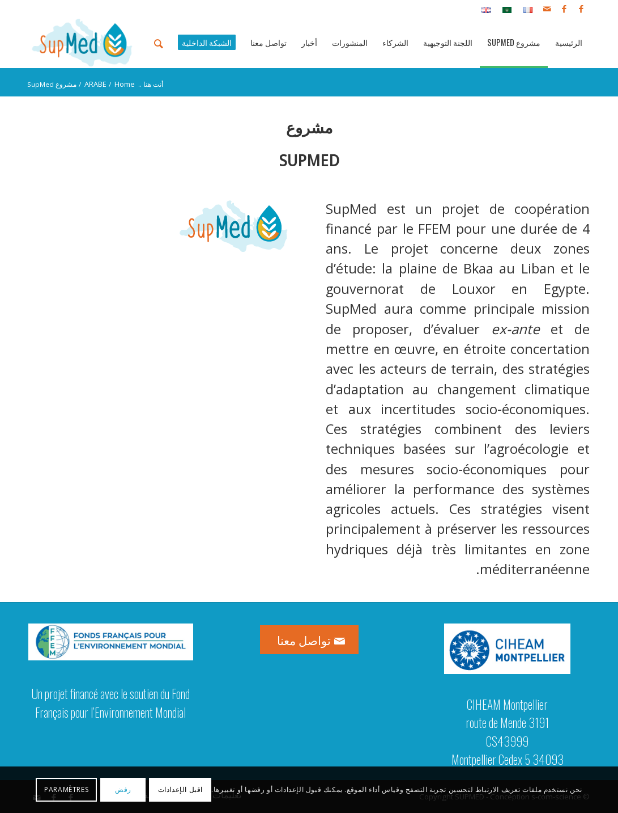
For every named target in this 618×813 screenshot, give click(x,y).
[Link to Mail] (547, 8)
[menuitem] (524, 9)
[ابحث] (159, 43)
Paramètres (66, 789)
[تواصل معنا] (309, 639)
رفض (123, 789)
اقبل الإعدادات (180, 789)
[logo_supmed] (82, 43)
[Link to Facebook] (581, 8)
